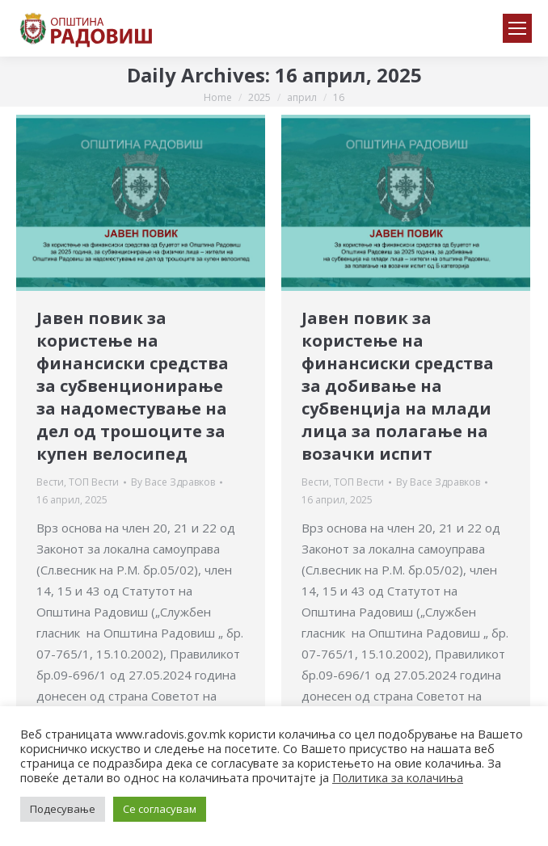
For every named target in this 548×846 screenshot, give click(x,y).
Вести (50, 482)
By (173, 482)
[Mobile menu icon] (517, 28)
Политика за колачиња (397, 777)
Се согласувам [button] (159, 809)
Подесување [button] (62, 809)
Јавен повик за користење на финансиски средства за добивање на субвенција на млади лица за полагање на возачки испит (397, 386)
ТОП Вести (94, 482)
